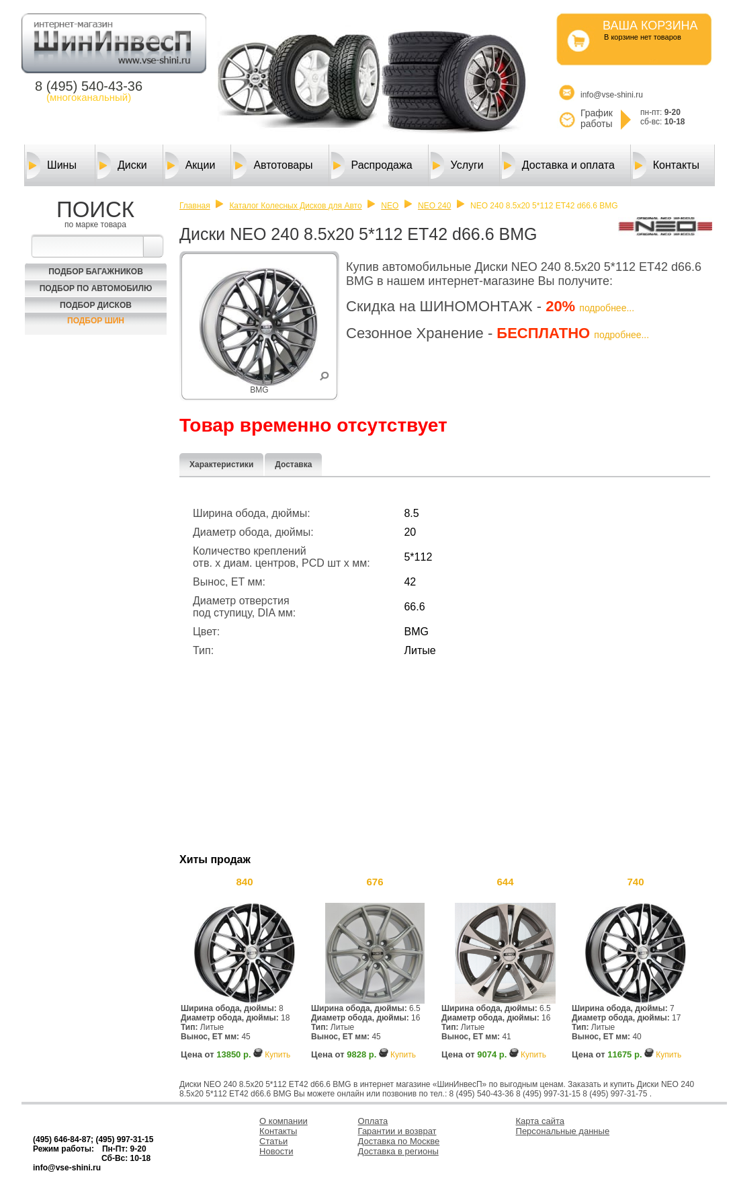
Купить (277, 1054)
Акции (190, 165)
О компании (283, 1121)
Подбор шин (95, 320)
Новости (276, 1151)
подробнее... (606, 308)
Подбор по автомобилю (96, 288)
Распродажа (372, 165)
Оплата (373, 1121)
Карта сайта (540, 1121)
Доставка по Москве (399, 1141)
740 (635, 881)
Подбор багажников (95, 271)
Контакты (666, 165)
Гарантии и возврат (397, 1131)
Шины (52, 165)
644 (504, 881)
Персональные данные (563, 1131)
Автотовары (272, 165)
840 (244, 881)
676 (374, 881)
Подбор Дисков (96, 305)
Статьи (273, 1141)
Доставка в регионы (398, 1151)
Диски (122, 165)
